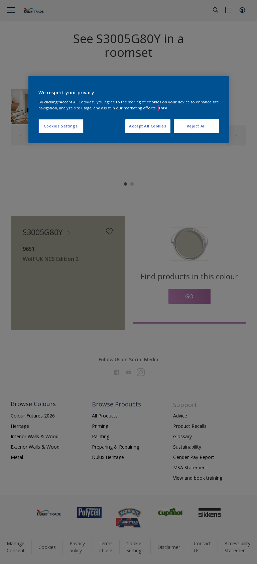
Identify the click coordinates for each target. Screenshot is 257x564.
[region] (128, 109)
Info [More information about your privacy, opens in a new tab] (163, 107)
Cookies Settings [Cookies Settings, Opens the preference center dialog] (61, 125)
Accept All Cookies (147, 125)
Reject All (196, 125)
